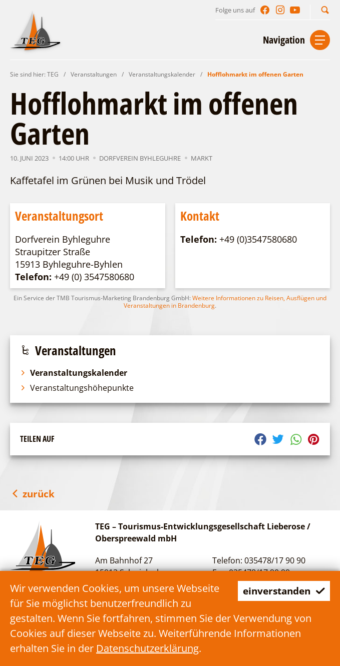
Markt (201, 158)
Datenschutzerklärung (147, 648)
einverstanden (281, 590)
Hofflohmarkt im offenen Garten (255, 74)
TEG (53, 74)
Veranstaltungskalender (162, 74)
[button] (325, 10)
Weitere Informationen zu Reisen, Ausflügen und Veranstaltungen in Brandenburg (225, 302)
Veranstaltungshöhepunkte (77, 388)
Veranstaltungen (94, 74)
